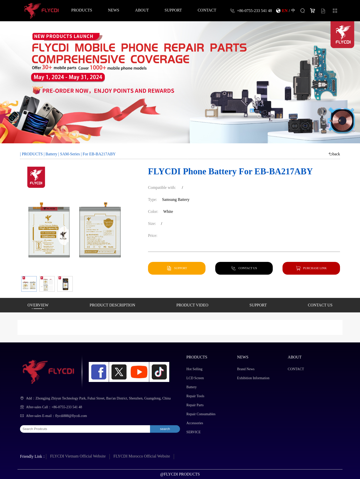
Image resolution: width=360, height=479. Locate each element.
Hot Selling (194, 369)
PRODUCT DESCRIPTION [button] (112, 305)
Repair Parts (195, 405)
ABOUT (142, 10)
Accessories (194, 423)
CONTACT (207, 10)
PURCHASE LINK (315, 268)
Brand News (245, 369)
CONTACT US (247, 268)
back (336, 154)
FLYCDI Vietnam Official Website (78, 456)
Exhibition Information (253, 378)
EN (285, 11)
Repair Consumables (201, 414)
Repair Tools (195, 396)
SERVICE (193, 432)
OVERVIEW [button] (38, 305)
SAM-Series (70, 154)
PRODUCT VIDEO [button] (192, 305)
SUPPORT (173, 10)
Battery (51, 154)
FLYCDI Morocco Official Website (142, 456)
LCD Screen (195, 378)
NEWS (113, 10)
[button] (29, 284)
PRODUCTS (81, 10)
